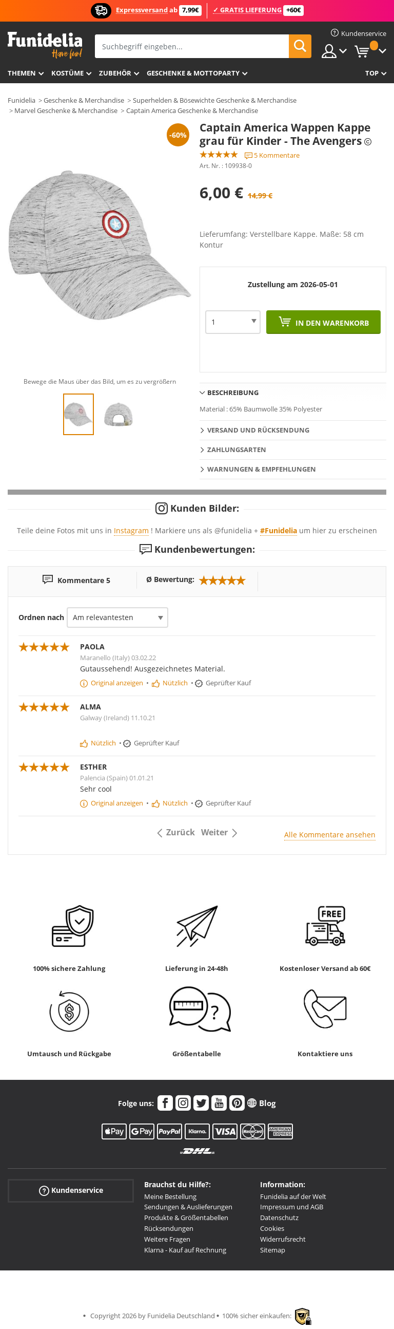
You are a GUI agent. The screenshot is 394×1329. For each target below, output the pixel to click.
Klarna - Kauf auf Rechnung (185, 1250)
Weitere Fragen (167, 1239)
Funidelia (21, 100)
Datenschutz (279, 1217)
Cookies (272, 1228)
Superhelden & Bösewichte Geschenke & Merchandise (215, 100)
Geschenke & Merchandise (84, 100)
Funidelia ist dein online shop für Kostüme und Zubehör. (45, 45)
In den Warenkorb (331, 323)
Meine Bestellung (170, 1196)
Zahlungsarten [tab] (236, 449)
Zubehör (115, 73)
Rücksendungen (168, 1228)
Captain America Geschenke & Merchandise (192, 110)
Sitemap (272, 1250)
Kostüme (67, 73)
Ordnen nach (41, 617)
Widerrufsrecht (283, 1239)
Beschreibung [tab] (233, 392)
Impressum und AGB (291, 1206)
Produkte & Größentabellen (186, 1217)
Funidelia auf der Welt (293, 1196)
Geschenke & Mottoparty (193, 73)
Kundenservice (71, 1190)
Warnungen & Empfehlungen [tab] (261, 469)
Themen (22, 73)
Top (372, 73)
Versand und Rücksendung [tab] (258, 430)
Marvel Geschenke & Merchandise (65, 110)
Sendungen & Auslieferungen (188, 1206)
